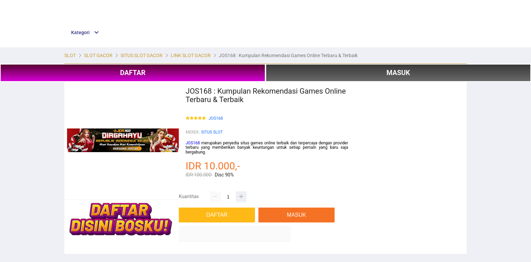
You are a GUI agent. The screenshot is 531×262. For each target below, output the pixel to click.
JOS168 (216, 118)
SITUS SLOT (212, 132)
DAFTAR (132, 73)
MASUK (398, 73)
